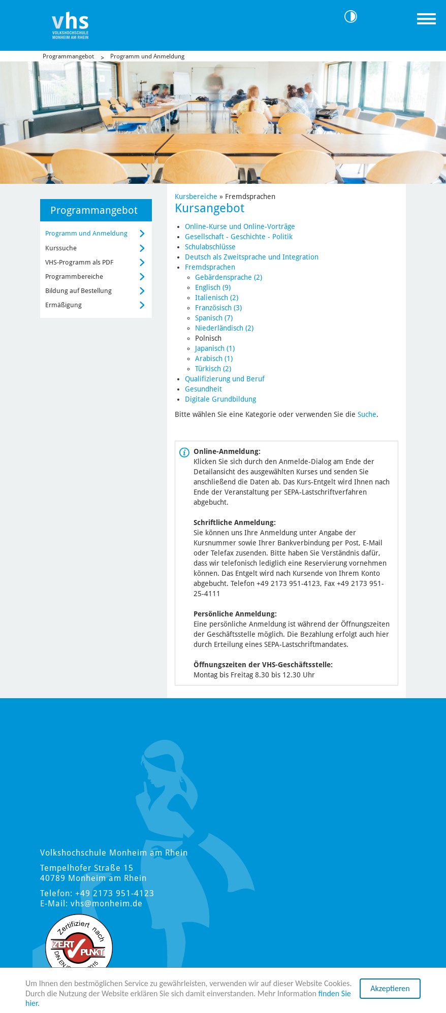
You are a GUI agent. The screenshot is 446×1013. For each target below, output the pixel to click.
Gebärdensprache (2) (228, 277)
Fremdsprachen (210, 267)
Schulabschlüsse (210, 247)
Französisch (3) (218, 308)
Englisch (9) (213, 287)
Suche (367, 414)
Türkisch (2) (213, 369)
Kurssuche (61, 248)
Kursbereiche (196, 196)
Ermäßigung (63, 305)
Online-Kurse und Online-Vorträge (240, 226)
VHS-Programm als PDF (79, 262)
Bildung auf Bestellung (78, 291)
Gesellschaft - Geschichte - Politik (239, 237)
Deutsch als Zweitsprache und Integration (251, 257)
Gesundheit (203, 389)
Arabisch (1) (214, 358)
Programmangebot (68, 56)
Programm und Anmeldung (147, 56)
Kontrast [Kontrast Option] (354, 16)
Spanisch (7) (214, 318)
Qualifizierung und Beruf (225, 379)
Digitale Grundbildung (220, 399)
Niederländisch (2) (224, 328)
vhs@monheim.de (107, 903)
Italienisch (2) (216, 297)
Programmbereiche (74, 276)
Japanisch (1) (215, 348)
